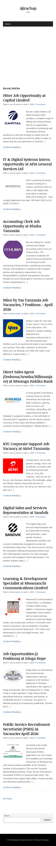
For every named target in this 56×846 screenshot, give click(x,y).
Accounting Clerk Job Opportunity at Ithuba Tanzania (22, 226)
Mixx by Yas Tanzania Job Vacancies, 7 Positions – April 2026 (28, 304)
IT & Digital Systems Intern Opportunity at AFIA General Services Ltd (27, 164)
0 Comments (40, 104)
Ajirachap (28, 8)
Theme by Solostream (41, 840)
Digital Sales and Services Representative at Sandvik (25, 510)
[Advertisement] (28, 54)
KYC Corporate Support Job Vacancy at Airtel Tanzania (26, 446)
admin (18, 104)
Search (7, 816)
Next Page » (8, 799)
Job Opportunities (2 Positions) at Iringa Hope (24, 656)
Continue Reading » (12, 147)
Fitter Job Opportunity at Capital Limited (24, 98)
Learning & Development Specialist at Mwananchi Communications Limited (25, 583)
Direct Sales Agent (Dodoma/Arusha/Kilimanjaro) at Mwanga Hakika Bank (28, 376)
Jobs (11, 104)
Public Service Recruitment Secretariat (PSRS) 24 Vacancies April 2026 (26, 729)
